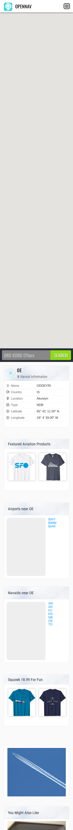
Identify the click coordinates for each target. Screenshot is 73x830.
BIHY (51, 519)
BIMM (52, 523)
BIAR (51, 526)
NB (50, 617)
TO (50, 624)
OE (50, 621)
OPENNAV (18, 6)
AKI (50, 603)
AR (50, 607)
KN (50, 614)
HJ (50, 610)
